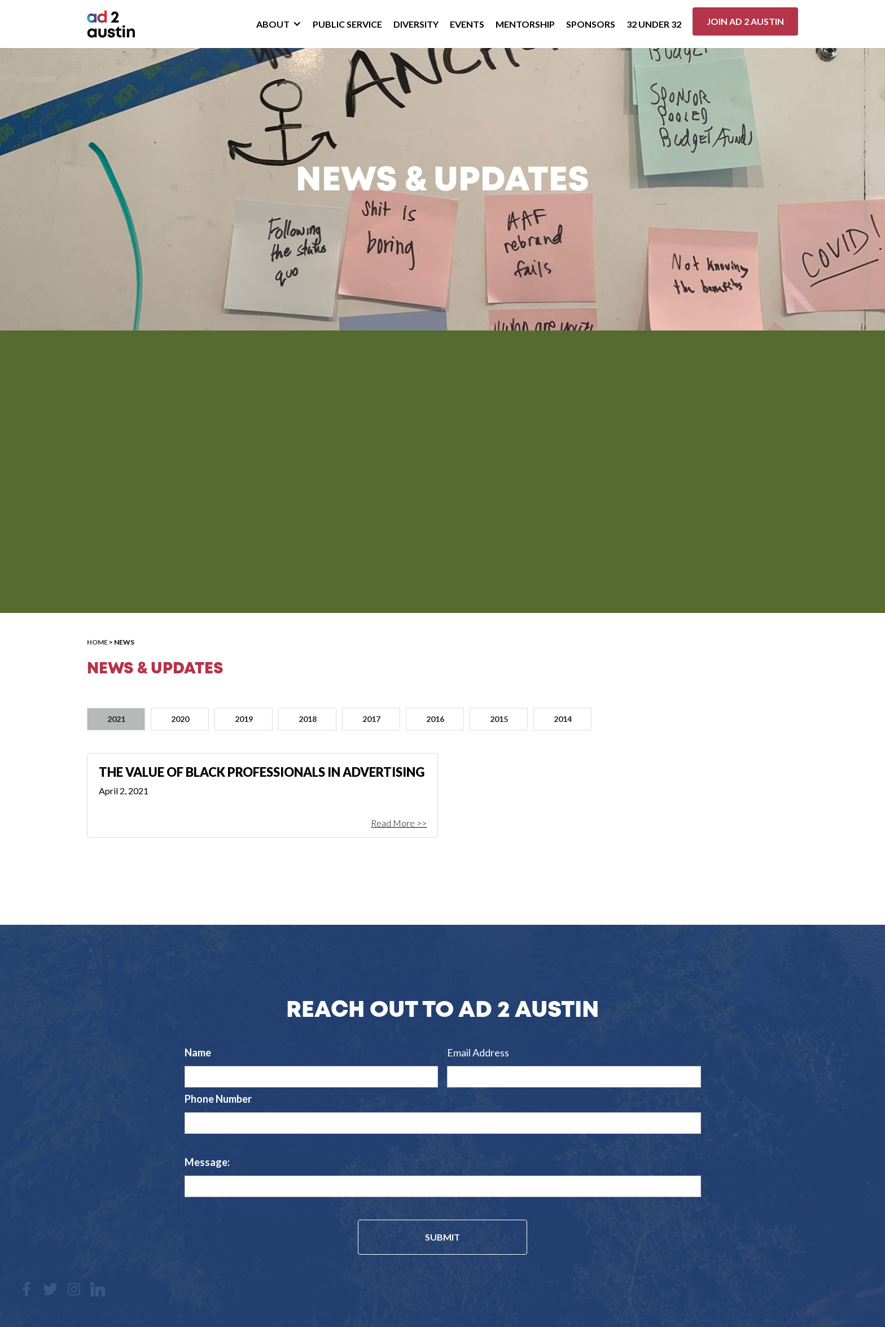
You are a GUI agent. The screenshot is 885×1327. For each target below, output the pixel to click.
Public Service (347, 24)
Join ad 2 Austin (745, 21)
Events (467, 24)
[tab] (116, 719)
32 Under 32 (653, 24)
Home (97, 642)
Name (198, 1052)
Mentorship (525, 24)
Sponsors (590, 24)
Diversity (416, 24)
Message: (207, 1162)
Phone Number (218, 1098)
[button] (279, 24)
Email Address (478, 1052)
